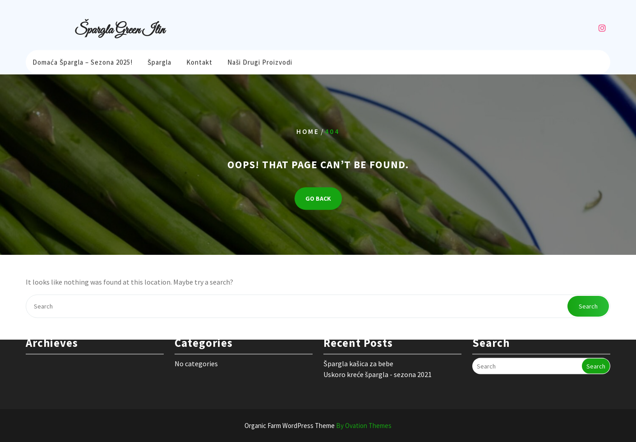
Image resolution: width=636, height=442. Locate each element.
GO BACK (318, 198)
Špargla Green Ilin (119, 30)
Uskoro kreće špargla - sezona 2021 (377, 364)
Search (588, 306)
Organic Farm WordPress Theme (318, 425)
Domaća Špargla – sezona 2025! (82, 61)
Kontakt (199, 61)
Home (307, 131)
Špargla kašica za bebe (358, 353)
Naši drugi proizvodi (259, 61)
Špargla (159, 61)
